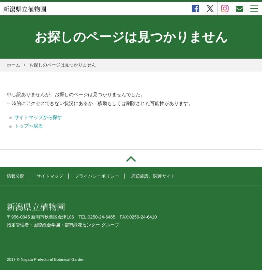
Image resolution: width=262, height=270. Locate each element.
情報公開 (16, 176)
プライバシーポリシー (97, 176)
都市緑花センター (82, 224)
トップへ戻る (28, 126)
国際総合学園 (46, 224)
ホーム (13, 65)
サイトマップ (50, 176)
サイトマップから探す (38, 117)
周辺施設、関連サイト (153, 176)
